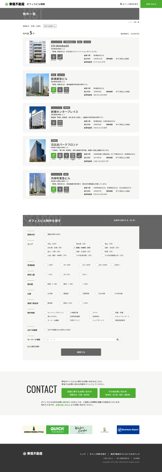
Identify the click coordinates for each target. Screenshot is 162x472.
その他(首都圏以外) (114, 255)
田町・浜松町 (112, 247)
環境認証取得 (120, 320)
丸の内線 (102, 293)
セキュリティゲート (122, 316)
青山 (109, 244)
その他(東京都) (84, 255)
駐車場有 (96, 316)
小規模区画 (74, 312)
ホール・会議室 (53, 320)
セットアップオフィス (56, 312)
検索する (81, 352)
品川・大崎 (54, 251)
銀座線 (66, 293)
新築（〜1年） (53, 284)
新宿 (109, 251)
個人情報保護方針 (123, 458)
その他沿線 (118, 293)
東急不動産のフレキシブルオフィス (125, 454)
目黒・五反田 (84, 251)
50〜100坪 (86, 265)
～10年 (85, 284)
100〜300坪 (103, 265)
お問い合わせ (151, 4)
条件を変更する (49, 26)
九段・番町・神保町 (58, 255)
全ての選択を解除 (33, 346)
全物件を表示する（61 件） (125, 220)
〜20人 (50, 274)
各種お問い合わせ (63, 404)
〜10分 (85, 303)
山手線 (50, 293)
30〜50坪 (67, 265)
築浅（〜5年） (69, 284)
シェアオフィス (98, 320)
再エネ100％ (52, 316)
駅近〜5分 (68, 303)
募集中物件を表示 (54, 234)
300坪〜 (117, 265)
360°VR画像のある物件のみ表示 (59, 330)
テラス (95, 312)
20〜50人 (67, 274)
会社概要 (136, 458)
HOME (130, 22)
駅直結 (50, 303)
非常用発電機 (75, 316)
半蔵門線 (86, 293)
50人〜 (85, 274)
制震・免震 (119, 312)
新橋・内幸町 (84, 247)
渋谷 (52, 244)
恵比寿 (81, 244)
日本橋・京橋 (55, 247)
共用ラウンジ (75, 320)
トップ (82, 454)
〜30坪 (50, 265)
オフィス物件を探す (98, 454)
